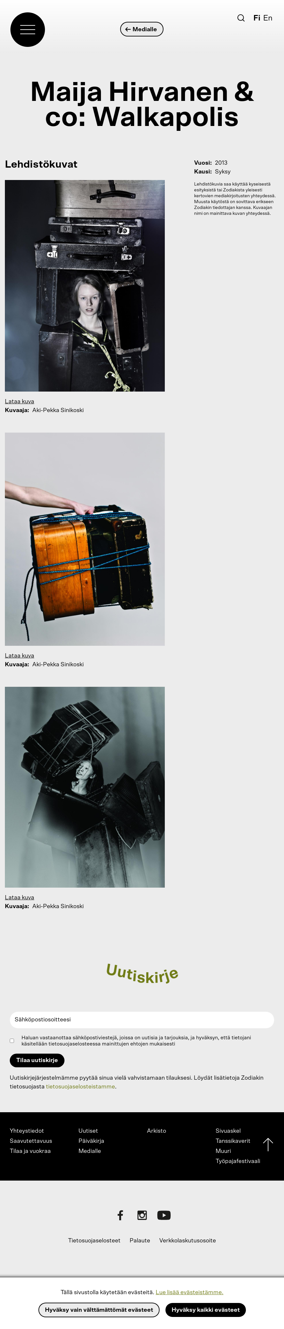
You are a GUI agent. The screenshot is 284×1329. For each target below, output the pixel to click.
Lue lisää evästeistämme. (189, 1292)
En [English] (268, 18)
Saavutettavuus (31, 1141)
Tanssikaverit (233, 1141)
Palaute (140, 1241)
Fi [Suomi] (256, 18)
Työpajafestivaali (238, 1161)
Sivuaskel (228, 1131)
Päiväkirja (91, 1141)
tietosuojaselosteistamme (80, 1087)
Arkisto (156, 1131)
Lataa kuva (19, 402)
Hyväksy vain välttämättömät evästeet (99, 1310)
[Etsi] (241, 17)
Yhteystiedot (27, 1131)
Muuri (223, 1151)
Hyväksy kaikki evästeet (206, 1310)
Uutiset (88, 1131)
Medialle (141, 29)
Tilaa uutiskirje (37, 1060)
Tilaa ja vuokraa (30, 1151)
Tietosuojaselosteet (94, 1241)
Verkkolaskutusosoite (187, 1241)
